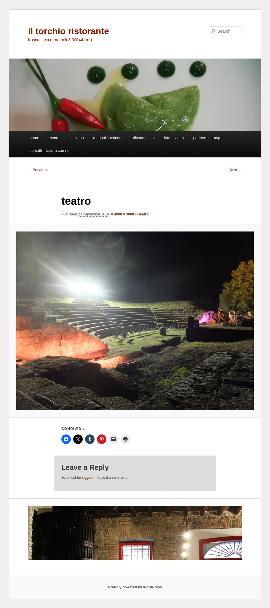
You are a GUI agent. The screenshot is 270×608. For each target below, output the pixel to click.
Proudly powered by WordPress (135, 587)
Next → (236, 170)
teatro (143, 214)
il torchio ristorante (68, 31)
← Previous (38, 170)
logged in (89, 477)
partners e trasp (206, 138)
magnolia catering (108, 138)
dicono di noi (143, 138)
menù (53, 138)
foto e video (174, 138)
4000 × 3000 (124, 214)
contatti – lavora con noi (50, 150)
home (34, 138)
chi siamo (76, 138)
